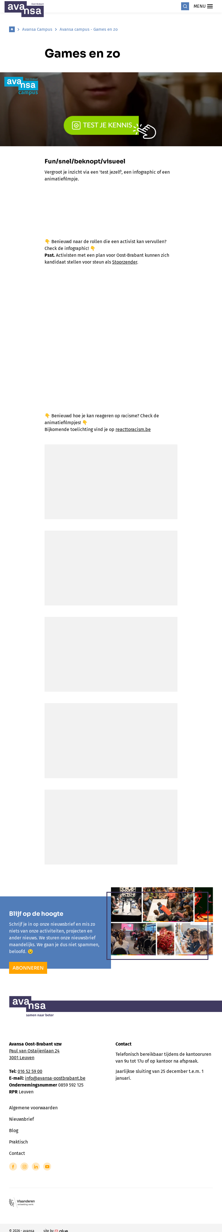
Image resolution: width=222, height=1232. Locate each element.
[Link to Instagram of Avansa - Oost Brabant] (24, 1167)
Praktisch (18, 1142)
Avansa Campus (37, 29)
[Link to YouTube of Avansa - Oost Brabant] (47, 1167)
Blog (13, 1130)
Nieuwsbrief (21, 1119)
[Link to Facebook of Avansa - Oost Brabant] (13, 1167)
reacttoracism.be (133, 429)
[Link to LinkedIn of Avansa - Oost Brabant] (36, 1167)
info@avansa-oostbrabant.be (55, 1078)
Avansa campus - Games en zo (89, 29)
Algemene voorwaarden (33, 1107)
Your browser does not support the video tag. (111, 328)
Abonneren (28, 968)
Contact (17, 1153)
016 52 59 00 (30, 1071)
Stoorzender (124, 262)
